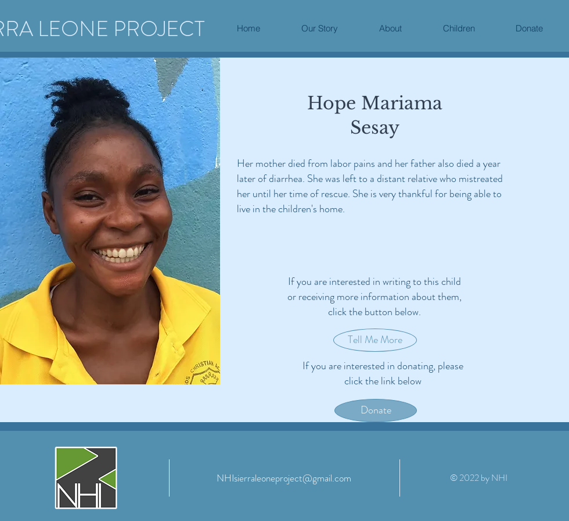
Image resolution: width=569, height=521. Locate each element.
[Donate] (375, 410)
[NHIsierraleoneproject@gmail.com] (284, 478)
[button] (390, 28)
